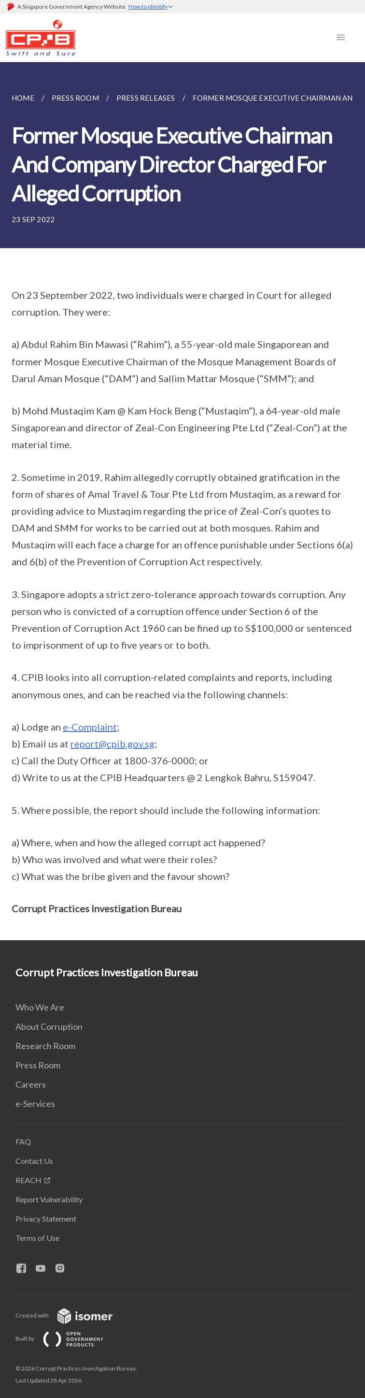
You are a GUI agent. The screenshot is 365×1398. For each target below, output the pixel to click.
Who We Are (39, 1007)
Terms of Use (37, 1237)
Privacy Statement (45, 1218)
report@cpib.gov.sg (112, 743)
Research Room (45, 1045)
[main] (182, 501)
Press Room (37, 1065)
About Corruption (49, 1026)
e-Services (35, 1103)
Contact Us (34, 1160)
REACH (28, 1180)
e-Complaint (90, 726)
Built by (67, 1338)
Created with (71, 1315)
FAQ (23, 1141)
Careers (30, 1084)
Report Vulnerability (49, 1199)
